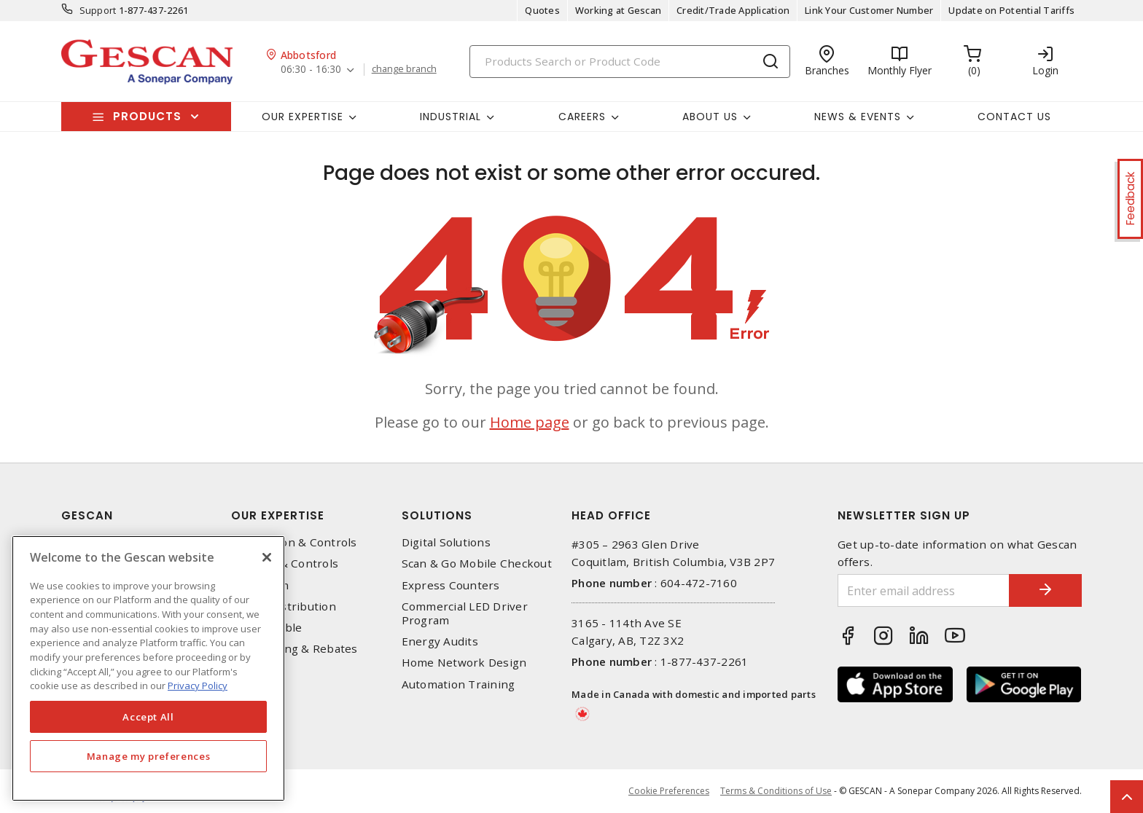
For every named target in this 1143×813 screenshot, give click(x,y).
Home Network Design (464, 662)
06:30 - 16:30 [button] (311, 69)
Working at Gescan (618, 10)
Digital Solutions (446, 542)
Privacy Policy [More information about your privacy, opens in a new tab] (197, 685)
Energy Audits (440, 641)
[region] (148, 668)
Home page (529, 422)
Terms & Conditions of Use (776, 791)
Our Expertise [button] (302, 116)
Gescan (87, 515)
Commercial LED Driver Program (465, 613)
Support (98, 10)
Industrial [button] (450, 116)
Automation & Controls (293, 542)
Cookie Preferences (668, 791)
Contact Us (1014, 116)
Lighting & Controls (284, 563)
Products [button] (147, 116)
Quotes (542, 10)
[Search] (629, 61)
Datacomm (260, 585)
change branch (404, 69)
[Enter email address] (924, 590)
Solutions (437, 515)
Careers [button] (582, 116)
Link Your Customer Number (869, 10)
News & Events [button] (857, 116)
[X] (267, 557)
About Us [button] (710, 116)
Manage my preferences (149, 756)
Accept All (148, 716)
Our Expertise (277, 515)
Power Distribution (283, 606)
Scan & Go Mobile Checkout (477, 563)
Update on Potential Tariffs (1011, 10)
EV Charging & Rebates (294, 649)
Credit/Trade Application (732, 10)
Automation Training (458, 684)
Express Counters (451, 585)
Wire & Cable (266, 628)
